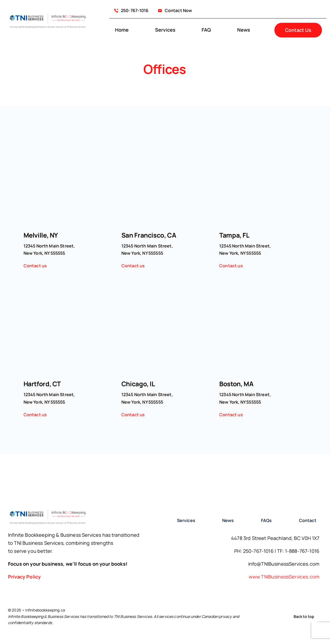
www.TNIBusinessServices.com (284, 576)
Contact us (35, 266)
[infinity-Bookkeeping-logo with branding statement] (47, 14)
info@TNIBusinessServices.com (283, 564)
